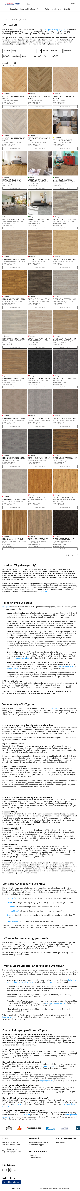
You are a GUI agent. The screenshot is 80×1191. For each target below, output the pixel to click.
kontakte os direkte (10, 1017)
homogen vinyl (20, 982)
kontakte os (17, 1104)
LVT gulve (43, 592)
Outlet (46, 9)
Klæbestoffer (12, 898)
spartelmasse (48, 1066)
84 (10, 65)
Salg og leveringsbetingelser (39, 1142)
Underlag (10, 915)
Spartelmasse (12, 907)
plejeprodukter (12, 668)
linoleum (10, 982)
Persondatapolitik (35, 1158)
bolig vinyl (72, 980)
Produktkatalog (13, 921)
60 (7, 65)
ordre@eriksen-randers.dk (55, 1003)
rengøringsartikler (66, 666)
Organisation (60, 1142)
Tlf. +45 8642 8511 (12, 1149)
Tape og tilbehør (13, 911)
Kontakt (67, 9)
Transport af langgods (36, 1145)
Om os (39, 9)
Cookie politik (33, 1155)
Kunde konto (56, 9)
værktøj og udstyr (23, 658)
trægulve (30, 982)
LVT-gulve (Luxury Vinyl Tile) (55, 29)
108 (14, 65)
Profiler (9, 902)
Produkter (14, 9)
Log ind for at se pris (14, 106)
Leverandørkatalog (27, 9)
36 (3, 65)
